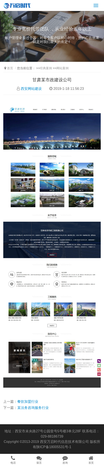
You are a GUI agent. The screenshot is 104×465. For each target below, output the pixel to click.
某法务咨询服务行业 (33, 408)
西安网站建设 (31, 89)
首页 (10, 68)
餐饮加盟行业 (27, 401)
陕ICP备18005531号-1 (53, 447)
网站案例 (62, 68)
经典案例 (46, 68)
